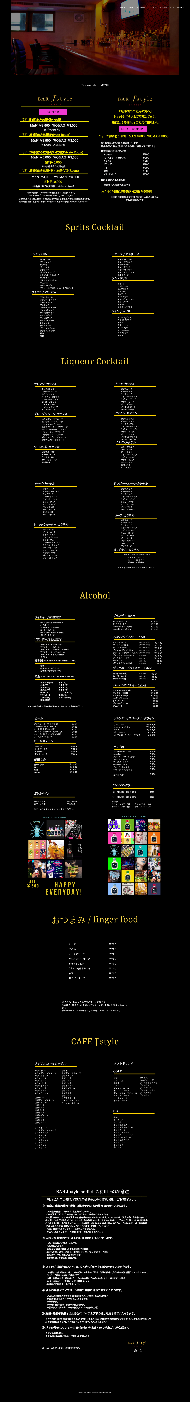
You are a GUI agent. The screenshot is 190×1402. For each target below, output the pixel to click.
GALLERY (152, 8)
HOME (122, 8)
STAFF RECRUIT (177, 8)
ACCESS (163, 8)
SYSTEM (141, 8)
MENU (131, 8)
